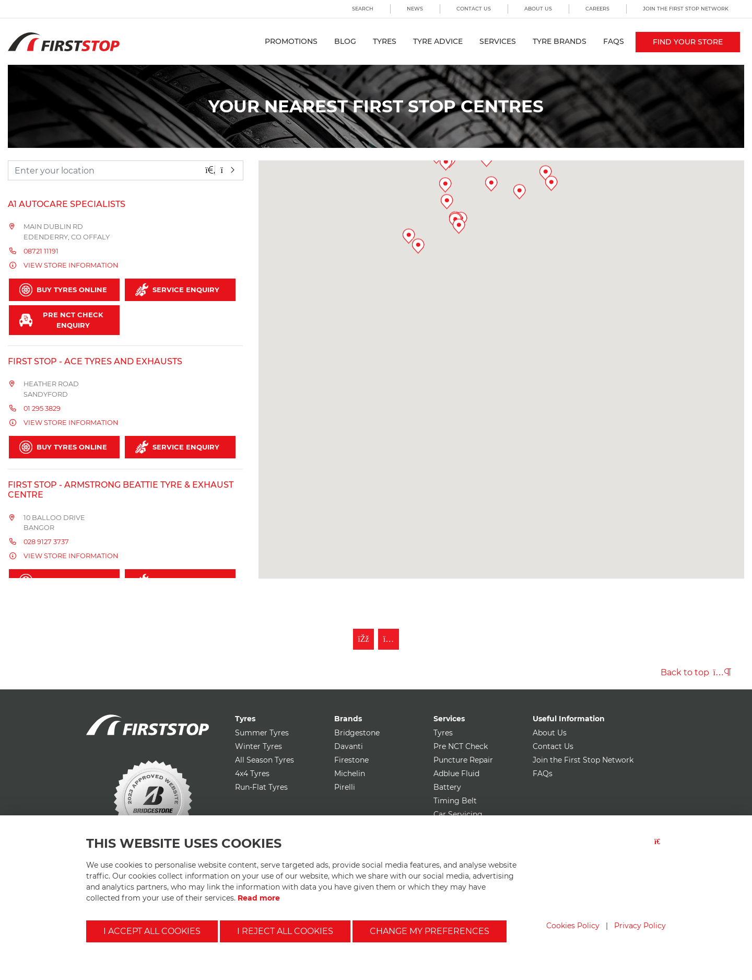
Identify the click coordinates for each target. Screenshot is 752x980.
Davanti (348, 746)
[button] (523, 360)
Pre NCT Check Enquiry (61, 319)
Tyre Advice (438, 41)
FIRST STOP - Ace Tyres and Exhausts (95, 361)
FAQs (613, 41)
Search (362, 8)
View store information (71, 265)
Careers (597, 8)
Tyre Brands (559, 41)
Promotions (291, 41)
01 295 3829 (42, 408)
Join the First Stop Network (685, 8)
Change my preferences (429, 931)
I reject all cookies (285, 931)
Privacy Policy (640, 925)
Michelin (349, 773)
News (415, 8)
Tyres (384, 41)
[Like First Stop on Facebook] (363, 639)
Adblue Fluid (456, 773)
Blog (345, 41)
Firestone (351, 760)
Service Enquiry (177, 289)
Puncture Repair (463, 760)
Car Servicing (458, 814)
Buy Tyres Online (63, 289)
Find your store (688, 42)
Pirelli (344, 787)
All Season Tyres (264, 760)
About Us (538, 8)
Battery (447, 787)
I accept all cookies (152, 931)
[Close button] (660, 848)
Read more (259, 898)
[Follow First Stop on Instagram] (388, 639)
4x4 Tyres (252, 773)
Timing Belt (455, 800)
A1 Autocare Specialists (66, 204)
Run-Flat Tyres (261, 787)
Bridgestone (357, 732)
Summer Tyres (262, 732)
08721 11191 (41, 251)
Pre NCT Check (460, 746)
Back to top (696, 672)
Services (497, 41)
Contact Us (473, 8)
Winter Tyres (258, 746)
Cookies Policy (573, 925)
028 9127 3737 (46, 542)
